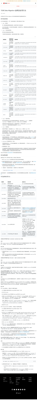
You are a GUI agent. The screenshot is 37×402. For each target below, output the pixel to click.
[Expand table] (35, 37)
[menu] (2, 3)
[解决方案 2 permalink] (4, 287)
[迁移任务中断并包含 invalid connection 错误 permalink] (23, 240)
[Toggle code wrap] (33, 170)
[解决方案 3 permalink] (4, 350)
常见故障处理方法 (19, 162)
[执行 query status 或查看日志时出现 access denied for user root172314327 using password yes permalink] (27, 330)
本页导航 (18, 6)
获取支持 (13, 165)
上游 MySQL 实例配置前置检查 (21, 336)
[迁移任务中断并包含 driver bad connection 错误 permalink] (26, 259)
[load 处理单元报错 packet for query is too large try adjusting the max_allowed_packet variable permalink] (21, 339)
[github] (12, 392)
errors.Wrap (32, 137)
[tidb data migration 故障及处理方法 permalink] (26, 10)
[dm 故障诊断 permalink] (8, 155)
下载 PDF (3, 13)
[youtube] (25, 392)
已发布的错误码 (10, 152)
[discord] (23, 392)
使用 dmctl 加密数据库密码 (24, 333)
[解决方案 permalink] (4, 247)
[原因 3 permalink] (3, 342)
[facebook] (18, 392)
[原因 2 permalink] (3, 278)
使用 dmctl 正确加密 (29, 213)
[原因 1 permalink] (3, 261)
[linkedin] (16, 392)
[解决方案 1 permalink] (4, 266)
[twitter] (14, 392)
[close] (35, 396)
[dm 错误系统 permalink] (8, 18)
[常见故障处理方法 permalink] (11, 178)
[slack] (21, 392)
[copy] (35, 170)
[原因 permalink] (3, 242)
